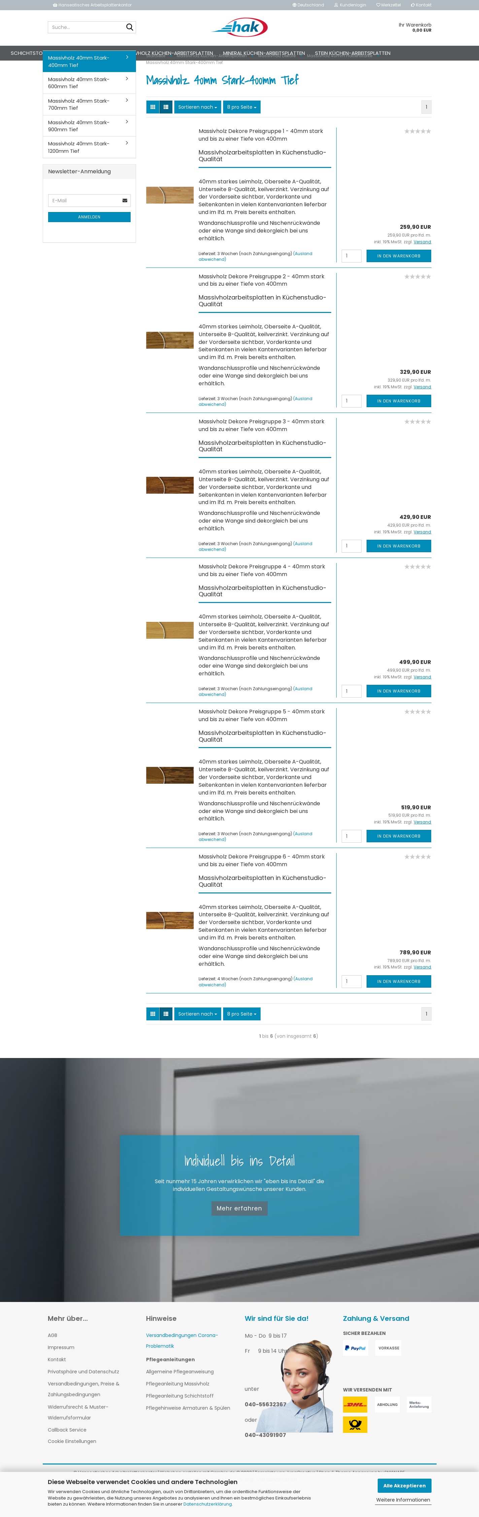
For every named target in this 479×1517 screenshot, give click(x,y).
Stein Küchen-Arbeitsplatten (377, 53)
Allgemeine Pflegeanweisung (180, 1396)
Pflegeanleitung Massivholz (177, 1409)
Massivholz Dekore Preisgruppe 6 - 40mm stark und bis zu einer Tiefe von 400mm (262, 885)
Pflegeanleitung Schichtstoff (180, 1421)
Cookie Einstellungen (72, 1466)
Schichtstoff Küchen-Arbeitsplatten (85, 53)
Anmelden (89, 242)
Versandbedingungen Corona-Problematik (182, 1365)
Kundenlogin (350, 5)
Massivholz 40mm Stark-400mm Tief (78, 86)
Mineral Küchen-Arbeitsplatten (289, 53)
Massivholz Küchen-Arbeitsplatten (191, 53)
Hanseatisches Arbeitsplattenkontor (92, 5)
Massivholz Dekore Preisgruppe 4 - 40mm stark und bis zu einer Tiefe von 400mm (262, 595)
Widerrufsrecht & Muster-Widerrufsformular (78, 1437)
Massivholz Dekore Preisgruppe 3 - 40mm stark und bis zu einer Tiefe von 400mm (261, 450)
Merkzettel (388, 5)
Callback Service (67, 1455)
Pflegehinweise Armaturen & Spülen (188, 1433)
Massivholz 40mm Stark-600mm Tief (78, 108)
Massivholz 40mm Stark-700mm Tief (78, 129)
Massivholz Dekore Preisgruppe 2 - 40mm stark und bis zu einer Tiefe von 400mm (261, 305)
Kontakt (421, 5)
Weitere (434, 53)
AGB (52, 1360)
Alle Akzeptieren (404, 1485)
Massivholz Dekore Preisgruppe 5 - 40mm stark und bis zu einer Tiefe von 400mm (262, 740)
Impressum (61, 1372)
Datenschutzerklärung (207, 1504)
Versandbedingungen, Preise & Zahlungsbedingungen (83, 1414)
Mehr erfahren (239, 1234)
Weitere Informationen (403, 1499)
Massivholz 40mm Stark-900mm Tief (78, 151)
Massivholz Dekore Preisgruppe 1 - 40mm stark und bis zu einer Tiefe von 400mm (261, 160)
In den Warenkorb (399, 281)
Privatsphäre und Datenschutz (83, 1396)
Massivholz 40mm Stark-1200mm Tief (78, 172)
